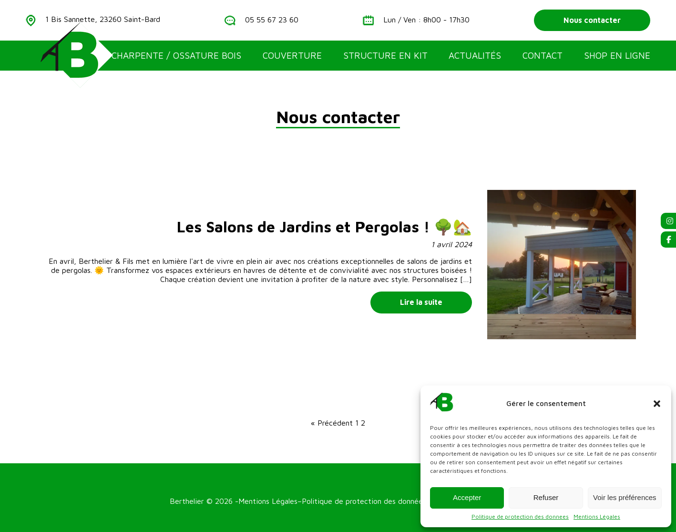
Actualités (475, 55)
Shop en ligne (617, 55)
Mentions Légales (597, 516)
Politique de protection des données (364, 501)
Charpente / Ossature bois (176, 55)
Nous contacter (592, 20)
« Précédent (332, 422)
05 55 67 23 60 (271, 19)
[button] (657, 403)
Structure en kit (385, 55)
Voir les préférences (624, 497)
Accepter (467, 497)
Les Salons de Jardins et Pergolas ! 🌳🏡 (324, 227)
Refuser (546, 497)
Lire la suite (421, 302)
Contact (542, 55)
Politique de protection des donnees (520, 516)
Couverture (292, 55)
